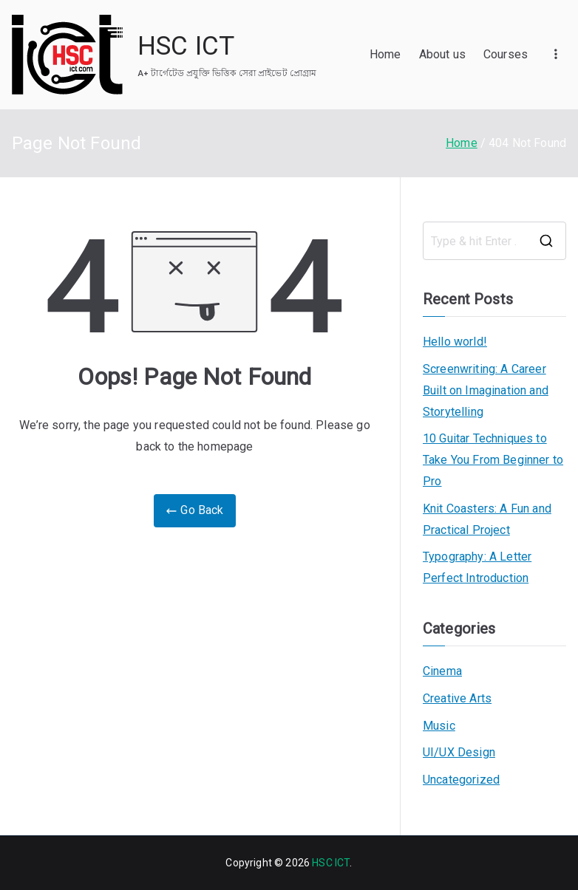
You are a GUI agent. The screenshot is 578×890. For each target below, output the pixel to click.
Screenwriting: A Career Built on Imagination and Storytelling (485, 390)
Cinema (442, 671)
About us (442, 54)
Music (439, 726)
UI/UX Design (459, 752)
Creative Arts (457, 698)
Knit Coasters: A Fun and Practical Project (487, 519)
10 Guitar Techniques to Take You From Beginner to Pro (493, 459)
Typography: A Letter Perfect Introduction (477, 567)
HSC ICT (185, 46)
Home (385, 54)
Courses (505, 54)
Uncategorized (461, 780)
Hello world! (455, 342)
